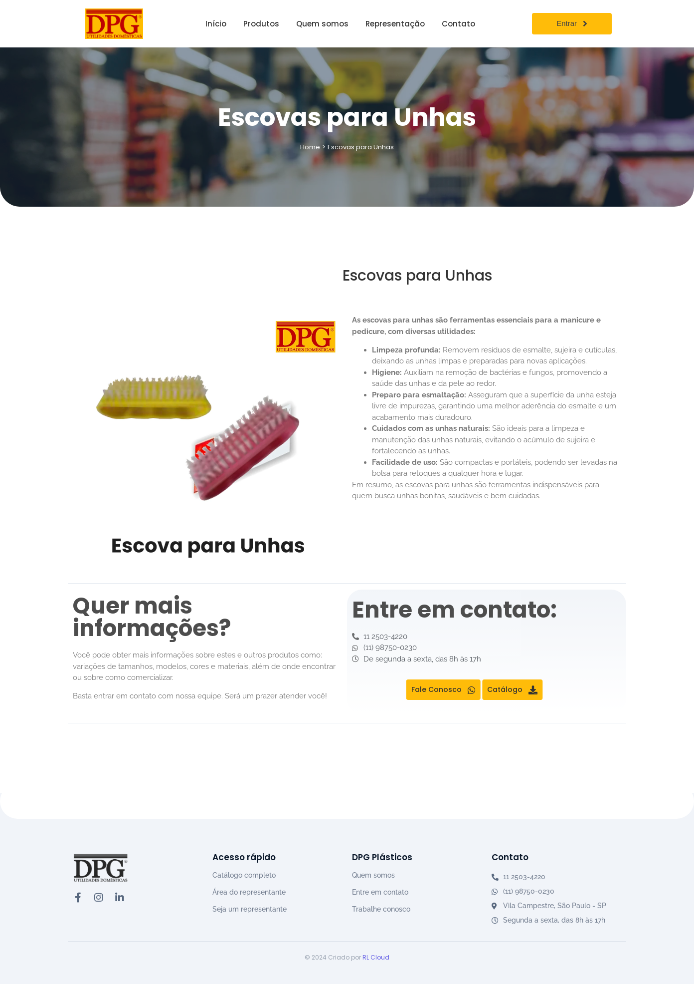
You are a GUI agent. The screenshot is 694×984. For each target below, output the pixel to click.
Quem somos (373, 875)
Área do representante (249, 892)
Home (310, 147)
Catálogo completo (244, 875)
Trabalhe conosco (381, 909)
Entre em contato (380, 892)
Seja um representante (249, 909)
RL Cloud (375, 957)
